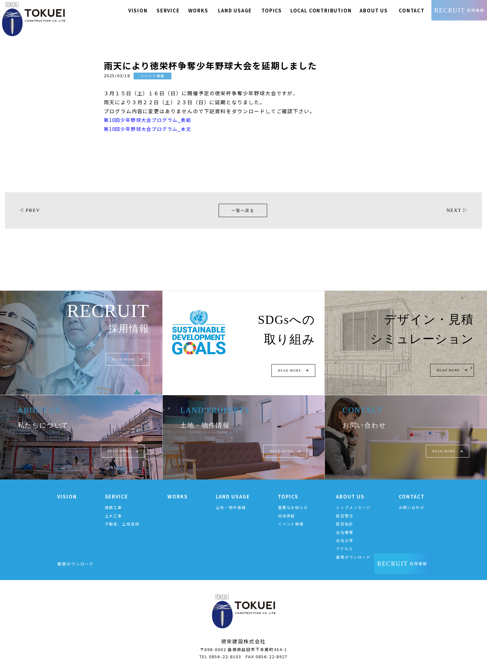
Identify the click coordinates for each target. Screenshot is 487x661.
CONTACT (412, 489)
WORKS (177, 489)
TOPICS (288, 489)
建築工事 (113, 500)
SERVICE (116, 489)
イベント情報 (291, 516)
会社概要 (344, 525)
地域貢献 (286, 508)
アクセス (344, 541)
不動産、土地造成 (122, 516)
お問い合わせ (412, 500)
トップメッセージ (353, 500)
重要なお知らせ (293, 500)
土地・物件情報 (231, 500)
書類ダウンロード (353, 549)
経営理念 (344, 508)
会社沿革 (344, 533)
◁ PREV (30, 202)
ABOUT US (350, 489)
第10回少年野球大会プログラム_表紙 (151, 112)
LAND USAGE (233, 489)
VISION (67, 489)
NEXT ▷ (456, 202)
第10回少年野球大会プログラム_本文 (151, 121)
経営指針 (344, 516)
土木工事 (113, 508)
